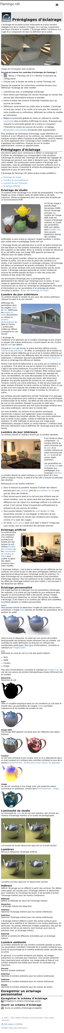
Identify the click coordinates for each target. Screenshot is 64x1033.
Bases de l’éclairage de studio (34, 290)
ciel (48, 455)
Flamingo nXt (10, 4)
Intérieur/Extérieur (52, 358)
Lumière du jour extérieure (16, 180)
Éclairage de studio (12, 177)
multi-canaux (19, 523)
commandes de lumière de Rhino (8, 553)
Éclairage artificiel (12, 186)
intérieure (5, 351)
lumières (24, 490)
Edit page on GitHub (11, 1024)
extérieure (18, 351)
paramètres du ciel (45, 490)
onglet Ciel (55, 230)
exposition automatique (16, 130)
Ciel (5, 310)
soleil (9, 345)
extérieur (57, 473)
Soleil (14, 308)
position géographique (7, 321)
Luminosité (9, 121)
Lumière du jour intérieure (15, 183)
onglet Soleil (19, 648)
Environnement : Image (48, 789)
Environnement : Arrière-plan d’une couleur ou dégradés (34, 763)
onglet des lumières (8, 548)
